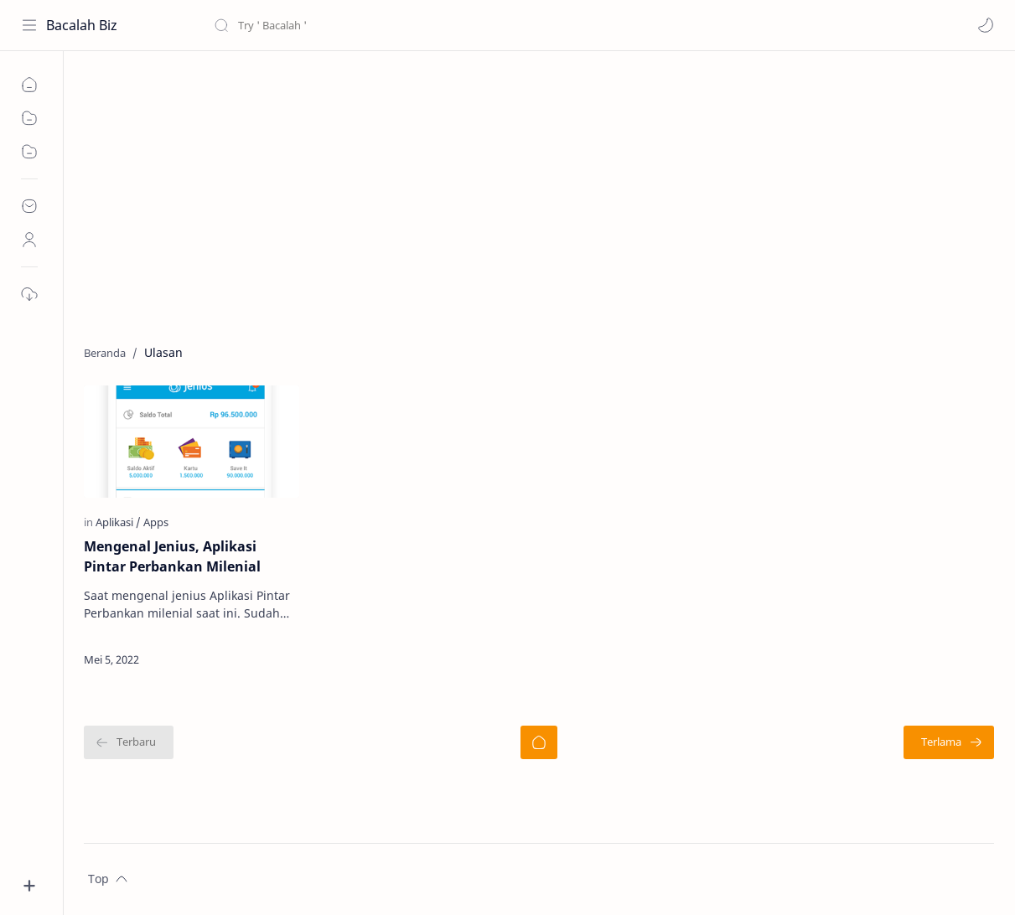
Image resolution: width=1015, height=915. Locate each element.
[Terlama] (949, 742)
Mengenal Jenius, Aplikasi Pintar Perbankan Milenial (172, 556)
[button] (985, 25)
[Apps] (155, 522)
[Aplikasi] (118, 522)
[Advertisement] (539, 193)
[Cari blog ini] (348, 25)
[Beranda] (538, 742)
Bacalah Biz (81, 25)
